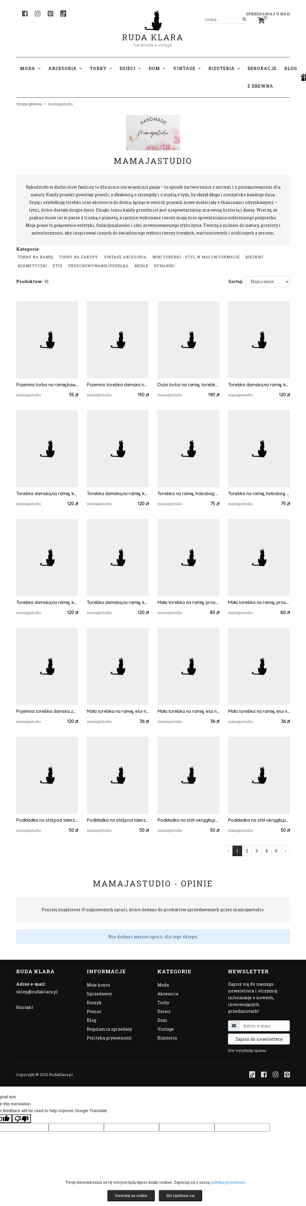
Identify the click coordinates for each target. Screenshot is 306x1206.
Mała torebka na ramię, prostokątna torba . (259, 602)
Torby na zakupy (78, 256)
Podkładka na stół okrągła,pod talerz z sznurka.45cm (188, 820)
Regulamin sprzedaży (109, 1029)
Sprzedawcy (99, 994)
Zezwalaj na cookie (131, 1195)
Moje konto (98, 985)
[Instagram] (37, 13)
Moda (163, 985)
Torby (163, 1002)
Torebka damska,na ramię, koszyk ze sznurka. (118, 493)
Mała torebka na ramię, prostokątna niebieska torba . (188, 602)
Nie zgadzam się (180, 1195)
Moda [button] (30, 68)
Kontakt (24, 1007)
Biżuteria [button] (224, 68)
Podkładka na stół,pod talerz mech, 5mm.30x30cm (118, 820)
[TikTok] (63, 13)
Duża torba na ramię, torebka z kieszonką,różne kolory (188, 384)
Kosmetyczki (32, 265)
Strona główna (29, 104)
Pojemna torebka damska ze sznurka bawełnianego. (47, 711)
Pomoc (94, 1011)
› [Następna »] (285, 851)
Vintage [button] (187, 68)
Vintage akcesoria (125, 256)
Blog (290, 68)
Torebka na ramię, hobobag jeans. (259, 493)
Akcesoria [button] (65, 68)
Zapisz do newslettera (258, 1039)
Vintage (165, 1029)
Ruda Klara (153, 32)
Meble (141, 265)
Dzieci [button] (130, 68)
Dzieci (164, 1011)
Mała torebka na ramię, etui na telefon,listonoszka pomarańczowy (118, 711)
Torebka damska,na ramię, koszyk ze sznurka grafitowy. (47, 602)
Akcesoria (167, 994)
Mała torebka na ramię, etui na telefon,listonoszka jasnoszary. (259, 711)
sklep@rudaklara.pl (37, 991)
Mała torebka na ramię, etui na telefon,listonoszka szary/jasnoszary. (188, 711)
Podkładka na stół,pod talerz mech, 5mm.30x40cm (47, 820)
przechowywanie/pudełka (98, 265)
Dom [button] (157, 68)
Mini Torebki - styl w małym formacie (196, 256)
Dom (162, 1020)
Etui (57, 265)
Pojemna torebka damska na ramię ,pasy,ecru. (118, 384)
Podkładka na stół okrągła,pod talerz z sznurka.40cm (259, 820)
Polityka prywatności (109, 1038)
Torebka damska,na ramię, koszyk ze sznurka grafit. (259, 384)
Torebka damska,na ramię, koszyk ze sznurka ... (47, 493)
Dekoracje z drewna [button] (262, 77)
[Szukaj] (244, 19)
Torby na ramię (35, 256)
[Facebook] (25, 13)
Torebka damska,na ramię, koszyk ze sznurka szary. (118, 602)
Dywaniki (164, 265)
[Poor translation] (21, 1118)
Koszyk (94, 1002)
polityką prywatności (228, 1182)
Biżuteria (167, 1038)
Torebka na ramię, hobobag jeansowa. (188, 493)
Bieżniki (254, 256)
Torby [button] (101, 68)
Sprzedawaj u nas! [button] (268, 13)
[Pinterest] (50, 13)
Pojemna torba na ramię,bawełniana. (47, 384)
